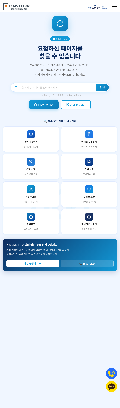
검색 (102, 87)
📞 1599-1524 (87, 263)
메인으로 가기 (44, 105)
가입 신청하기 (76, 105)
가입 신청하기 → (32, 263)
